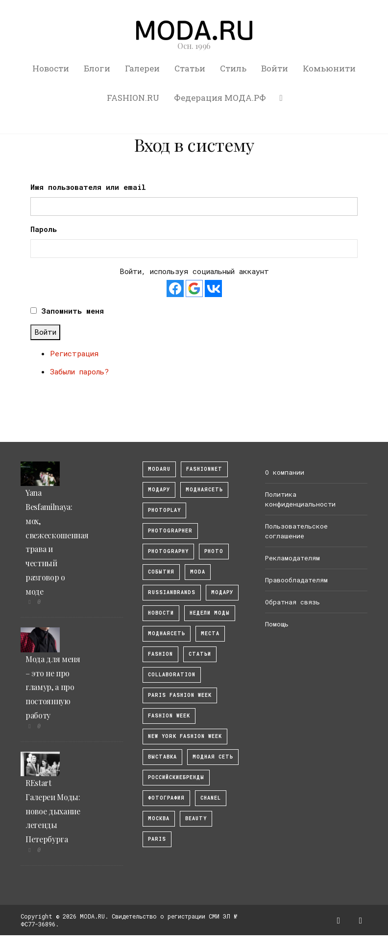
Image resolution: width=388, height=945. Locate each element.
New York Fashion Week (185, 736)
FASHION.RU (133, 97)
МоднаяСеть (204, 489)
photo (213, 551)
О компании (284, 472)
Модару (222, 592)
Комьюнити (329, 68)
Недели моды (210, 613)
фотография (166, 798)
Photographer (170, 531)
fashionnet (204, 469)
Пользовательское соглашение (296, 531)
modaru (159, 469)
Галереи (142, 68)
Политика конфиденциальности (300, 499)
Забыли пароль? (79, 371)
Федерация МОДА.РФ (220, 97)
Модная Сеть (213, 757)
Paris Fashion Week (180, 695)
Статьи (189, 68)
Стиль (233, 68)
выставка (162, 757)
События (161, 572)
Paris (157, 839)
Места (210, 633)
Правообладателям (296, 580)
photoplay (164, 510)
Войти (274, 68)
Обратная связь (292, 602)
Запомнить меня (72, 311)
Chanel (210, 798)
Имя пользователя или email (88, 187)
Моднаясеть (166, 633)
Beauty (196, 818)
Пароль (43, 229)
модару (159, 489)
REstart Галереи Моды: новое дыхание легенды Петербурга (52, 811)
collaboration (171, 674)
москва (159, 818)
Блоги (97, 68)
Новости (50, 68)
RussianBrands (171, 592)
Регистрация (74, 353)
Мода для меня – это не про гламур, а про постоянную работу (52, 687)
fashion (160, 654)
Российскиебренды (176, 777)
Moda (197, 572)
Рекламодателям (292, 557)
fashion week (169, 716)
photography (168, 551)
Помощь (277, 624)
